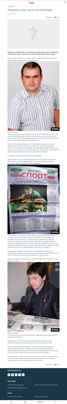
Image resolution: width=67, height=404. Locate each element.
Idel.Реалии (40, 402)
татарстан (10, 6)
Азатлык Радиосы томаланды (15, 385)
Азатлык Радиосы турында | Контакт (17, 387)
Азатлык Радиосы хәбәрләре (15, 396)
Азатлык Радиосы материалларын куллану (46, 385)
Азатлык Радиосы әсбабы (41, 396)
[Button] (49, 17)
